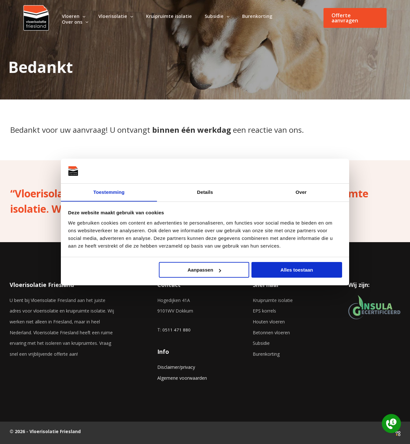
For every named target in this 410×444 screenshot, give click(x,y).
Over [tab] (301, 191)
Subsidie (261, 343)
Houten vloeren (269, 322)
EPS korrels (264, 311)
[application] (100, 18)
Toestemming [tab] (109, 191)
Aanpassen (204, 270)
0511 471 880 (176, 330)
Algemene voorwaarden (182, 378)
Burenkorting (266, 354)
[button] (355, 18)
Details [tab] (205, 191)
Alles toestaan (297, 270)
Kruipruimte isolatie (273, 300)
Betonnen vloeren (271, 332)
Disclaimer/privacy (176, 367)
